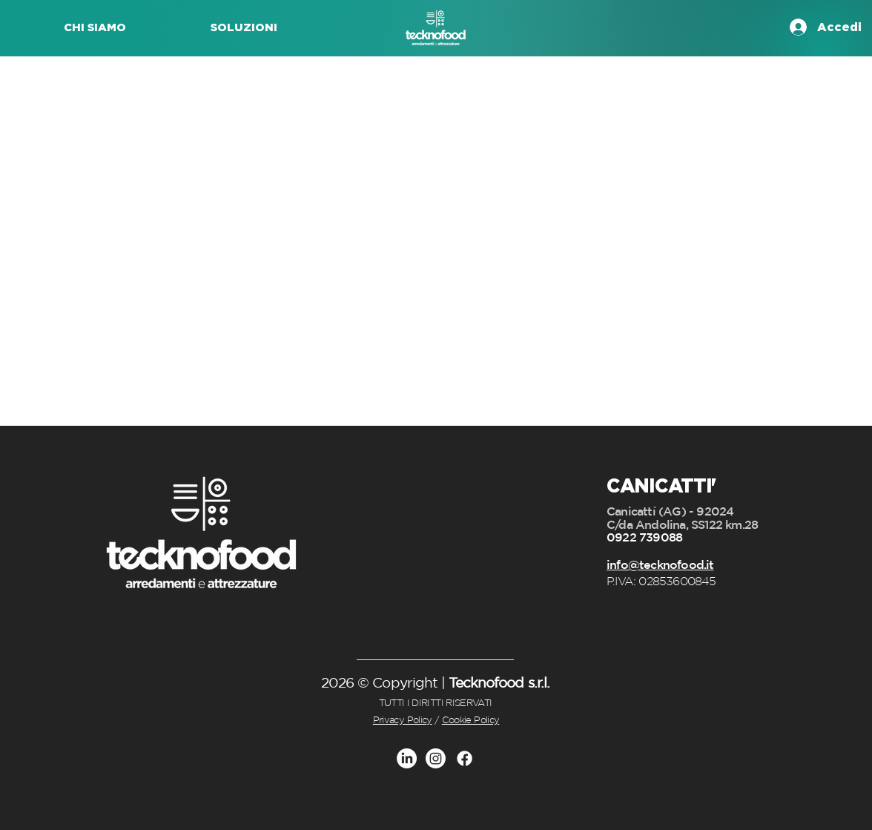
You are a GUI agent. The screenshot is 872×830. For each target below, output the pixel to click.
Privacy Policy (402, 719)
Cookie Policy (471, 719)
